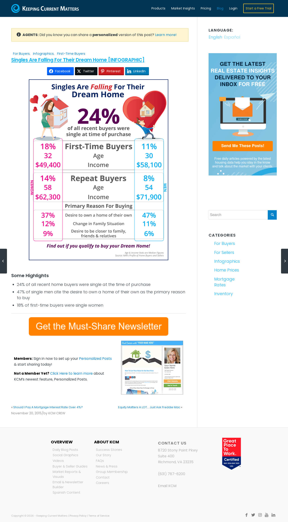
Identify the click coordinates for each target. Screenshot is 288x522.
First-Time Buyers (71, 53)
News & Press (106, 466)
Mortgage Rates (224, 282)
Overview (62, 442)
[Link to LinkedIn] (273, 515)
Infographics (43, 53)
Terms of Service (98, 515)
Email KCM (167, 485)
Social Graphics (65, 455)
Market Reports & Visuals (67, 474)
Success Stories (109, 449)
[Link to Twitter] (253, 515)
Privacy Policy (78, 515)
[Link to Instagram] (259, 515)
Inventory (223, 293)
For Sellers (224, 252)
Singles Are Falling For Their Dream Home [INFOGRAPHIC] (78, 60)
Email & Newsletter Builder (68, 484)
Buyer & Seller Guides (70, 466)
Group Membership (112, 472)
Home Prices (226, 270)
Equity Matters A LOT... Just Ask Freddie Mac (149, 407)
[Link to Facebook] (246, 515)
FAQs (100, 460)
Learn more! (166, 34)
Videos (58, 460)
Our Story (103, 455)
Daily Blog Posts (65, 449)
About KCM (106, 442)
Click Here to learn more (71, 373)
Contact (103, 477)
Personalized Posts (95, 358)
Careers (102, 483)
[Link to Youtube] (266, 515)
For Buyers (21, 53)
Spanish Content (66, 492)
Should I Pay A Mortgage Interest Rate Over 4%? (48, 407)
